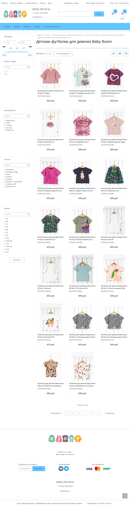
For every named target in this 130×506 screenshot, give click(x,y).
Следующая (109, 413)
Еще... (50, 3)
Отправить (39, 469)
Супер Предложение (51, 27)
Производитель (10, 110)
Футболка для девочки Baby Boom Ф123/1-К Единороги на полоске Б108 (82, 386)
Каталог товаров (16, 3)
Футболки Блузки (44, 96)
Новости (4, 3)
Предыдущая (56, 413)
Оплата (42, 3)
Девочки (17, 27)
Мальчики (27, 27)
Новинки (37, 27)
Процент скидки (10, 61)
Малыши (7, 27)
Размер (7, 209)
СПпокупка (8, 37)
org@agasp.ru (37, 17)
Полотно (7, 160)
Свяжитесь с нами (64, 452)
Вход (112, 3)
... (86, 413)
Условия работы (31, 3)
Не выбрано (99, 3)
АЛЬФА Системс (105, 503)
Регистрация (124, 3)
